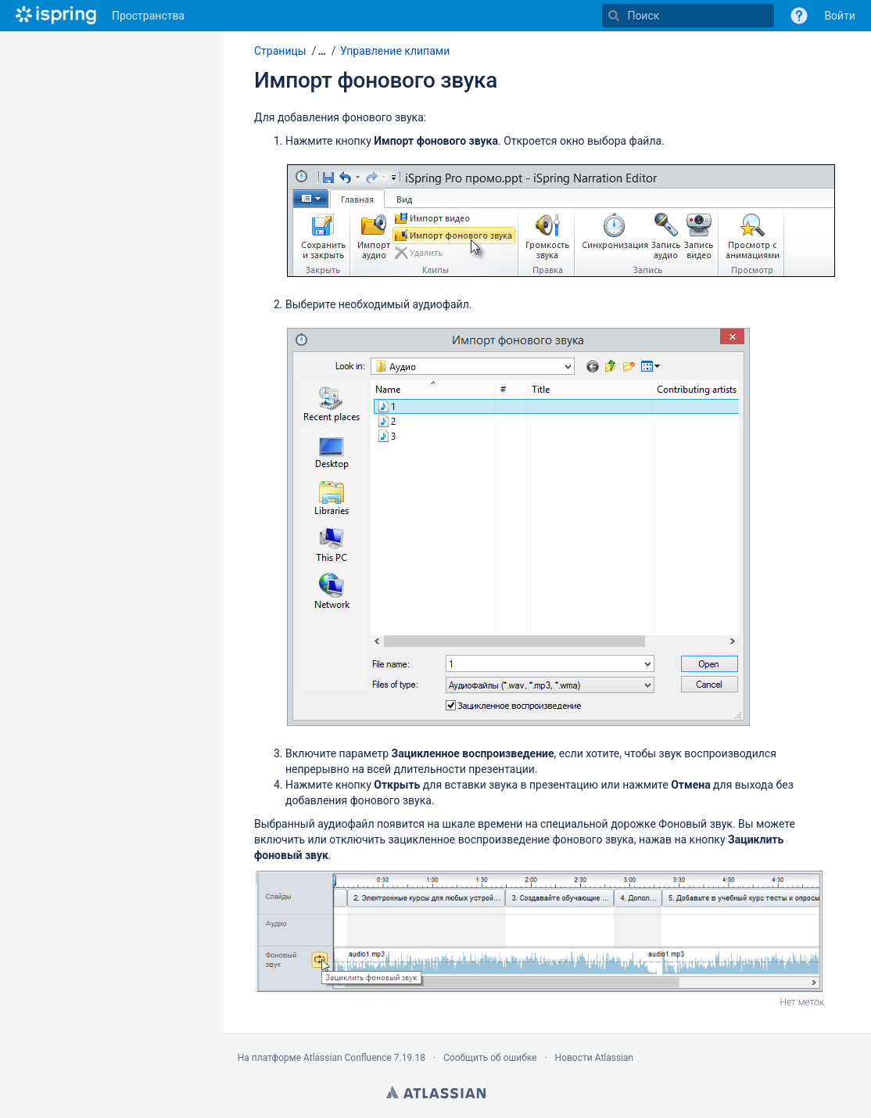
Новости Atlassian (594, 1057)
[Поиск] (614, 15)
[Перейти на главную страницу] (56, 15)
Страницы (280, 51)
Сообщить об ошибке (489, 1057)
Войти (839, 15)
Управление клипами (395, 51)
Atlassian (436, 1092)
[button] (320, 51)
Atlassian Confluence (347, 1057)
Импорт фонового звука (375, 80)
